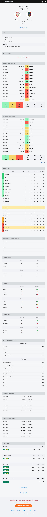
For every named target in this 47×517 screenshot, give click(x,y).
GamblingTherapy (24, 502)
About (24, 510)
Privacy (12, 510)
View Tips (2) (23, 27)
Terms (18, 510)
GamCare (33, 502)
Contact (29, 510)
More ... (43, 109)
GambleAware (15, 502)
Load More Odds (23, 487)
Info (35, 510)
